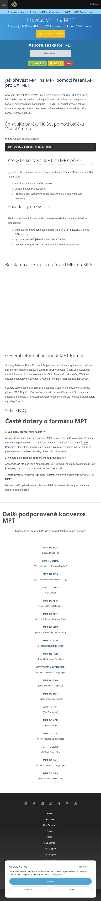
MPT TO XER (50, 720)
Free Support (50, 849)
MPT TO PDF (50, 640)
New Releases (49, 825)
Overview (49, 53)
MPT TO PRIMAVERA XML (50, 667)
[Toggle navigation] (4, 4)
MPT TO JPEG (50, 587)
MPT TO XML (50, 760)
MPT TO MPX (50, 627)
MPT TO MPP (50, 600)
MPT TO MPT (50, 614)
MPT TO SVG (50, 680)
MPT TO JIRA (50, 574)
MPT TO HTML (50, 561)
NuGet (64, 104)
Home (49, 813)
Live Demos (49, 843)
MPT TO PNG (50, 653)
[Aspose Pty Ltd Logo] (14, 4)
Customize (29, 890)
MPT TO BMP (50, 547)
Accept (50, 881)
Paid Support (50, 854)
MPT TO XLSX (50, 746)
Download (37, 63)
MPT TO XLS (50, 733)
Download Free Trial (50, 34)
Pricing (56, 63)
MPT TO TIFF (50, 693)
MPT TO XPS (50, 773)
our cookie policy (54, 874)
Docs (49, 837)
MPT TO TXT (50, 707)
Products (50, 819)
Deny (71, 890)
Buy (68, 63)
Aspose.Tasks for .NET (64, 95)
